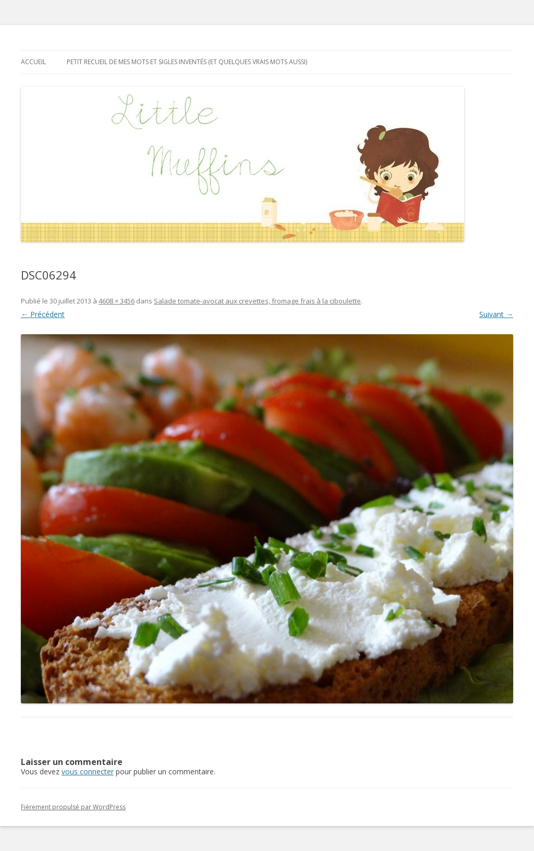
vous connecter (88, 771)
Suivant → (496, 314)
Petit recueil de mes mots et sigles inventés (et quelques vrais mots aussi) (187, 61)
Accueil (33, 61)
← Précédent (43, 314)
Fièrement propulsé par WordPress (73, 807)
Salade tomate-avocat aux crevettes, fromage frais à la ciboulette (257, 301)
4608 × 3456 (117, 301)
